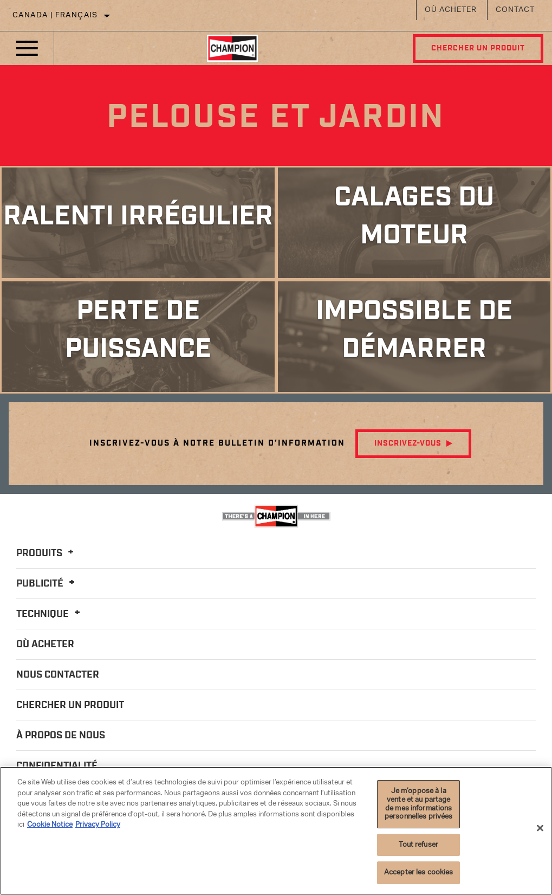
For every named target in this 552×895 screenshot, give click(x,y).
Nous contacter (57, 675)
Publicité (47, 584)
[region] (276, 831)
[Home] (232, 48)
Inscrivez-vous (407, 443)
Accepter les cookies (418, 872)
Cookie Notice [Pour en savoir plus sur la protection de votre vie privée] (50, 825)
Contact (515, 10)
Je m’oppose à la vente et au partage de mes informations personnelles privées (419, 804)
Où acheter (451, 10)
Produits (46, 553)
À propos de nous (60, 736)
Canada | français (55, 15)
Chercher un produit (477, 48)
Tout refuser (418, 845)
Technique (49, 614)
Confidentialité (57, 766)
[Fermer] (540, 828)
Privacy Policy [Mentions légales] (97, 825)
